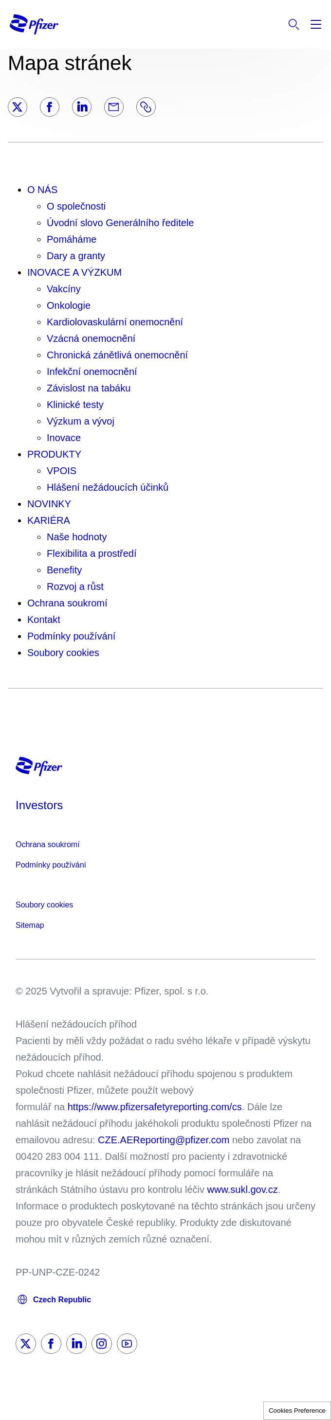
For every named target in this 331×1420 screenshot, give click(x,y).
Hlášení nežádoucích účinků (107, 487)
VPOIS (61, 470)
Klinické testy (75, 404)
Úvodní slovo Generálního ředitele (120, 222)
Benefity (64, 570)
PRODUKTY (54, 454)
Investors (39, 805)
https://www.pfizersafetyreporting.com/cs (155, 1106)
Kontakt (43, 619)
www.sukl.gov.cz (242, 1189)
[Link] (146, 107)
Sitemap (30, 925)
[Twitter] (17, 107)
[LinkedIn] (82, 107)
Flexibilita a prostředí (92, 553)
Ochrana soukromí (67, 603)
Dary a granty (76, 255)
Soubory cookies (63, 652)
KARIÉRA (48, 520)
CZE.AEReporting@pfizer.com (163, 1140)
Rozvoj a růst (75, 586)
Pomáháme (71, 239)
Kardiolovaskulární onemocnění (115, 322)
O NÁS (42, 189)
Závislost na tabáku (88, 388)
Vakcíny (64, 289)
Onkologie (69, 305)
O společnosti (76, 206)
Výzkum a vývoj (80, 421)
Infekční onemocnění (92, 371)
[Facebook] (49, 107)
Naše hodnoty (77, 537)
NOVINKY (49, 503)
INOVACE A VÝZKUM (74, 272)
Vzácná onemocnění (91, 338)
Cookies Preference (297, 1410)
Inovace (64, 437)
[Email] (114, 107)
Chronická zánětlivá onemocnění (117, 355)
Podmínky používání (71, 636)
